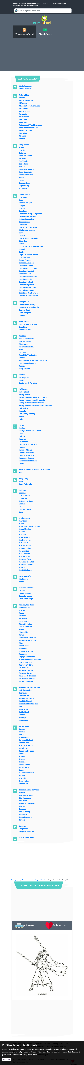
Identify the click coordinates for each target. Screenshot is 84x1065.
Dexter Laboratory (27, 304)
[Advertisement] (42, 55)
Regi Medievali (25, 701)
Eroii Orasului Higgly (28, 324)
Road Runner (24, 709)
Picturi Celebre (25, 624)
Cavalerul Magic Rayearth (30, 213)
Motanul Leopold (26, 564)
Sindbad (22, 756)
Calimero (23, 197)
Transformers (25, 817)
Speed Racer (24, 764)
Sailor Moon (24, 726)
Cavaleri (23, 211)
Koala (21, 481)
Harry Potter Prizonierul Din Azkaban (35, 405)
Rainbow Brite (25, 690)
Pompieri (23, 654)
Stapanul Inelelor (26, 772)
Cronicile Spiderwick (28, 295)
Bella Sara (23, 164)
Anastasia (23, 108)
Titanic (22, 806)
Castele (22, 208)
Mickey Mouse (25, 540)
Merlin (22, 532)
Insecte (22, 447)
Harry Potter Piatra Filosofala (32, 402)
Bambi (21, 147)
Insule (21, 463)
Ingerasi (22, 439)
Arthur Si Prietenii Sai (28, 127)
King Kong (23, 478)
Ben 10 (21, 166)
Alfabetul (23, 103)
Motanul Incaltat (26, 562)
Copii (21, 252)
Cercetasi (23, 224)
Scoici (21, 734)
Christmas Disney (27, 230)
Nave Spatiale (25, 576)
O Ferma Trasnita (26, 587)
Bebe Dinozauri (25, 155)
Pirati (21, 635)
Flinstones (23, 344)
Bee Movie (23, 161)
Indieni (22, 436)
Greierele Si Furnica (28, 383)
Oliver (21, 590)
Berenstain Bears (26, 169)
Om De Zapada (25, 593)
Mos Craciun (24, 553)
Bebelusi (22, 158)
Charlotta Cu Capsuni (28, 227)
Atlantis (22, 136)
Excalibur (23, 327)
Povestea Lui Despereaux (30, 659)
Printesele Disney (26, 678)
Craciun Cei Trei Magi (28, 268)
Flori (21, 349)
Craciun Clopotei (26, 271)
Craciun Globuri (26, 282)
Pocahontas (24, 646)
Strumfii (22, 778)
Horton (22, 416)
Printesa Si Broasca (27, 676)
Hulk (21, 419)
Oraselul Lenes (25, 596)
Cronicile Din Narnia (28, 293)
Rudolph (22, 717)
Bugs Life (23, 188)
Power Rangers (25, 662)
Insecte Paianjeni (26, 455)
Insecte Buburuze (26, 452)
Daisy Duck (24, 301)
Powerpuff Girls (26, 665)
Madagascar (24, 518)
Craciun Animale (26, 263)
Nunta (21, 581)
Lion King (23, 498)
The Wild (23, 800)
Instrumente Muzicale (28, 461)
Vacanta (22, 826)
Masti (21, 523)
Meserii (22, 534)
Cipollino (23, 241)
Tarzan (22, 792)
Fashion (22, 336)
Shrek (21, 753)
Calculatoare (24, 194)
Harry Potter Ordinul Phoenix (32, 400)
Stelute (22, 775)
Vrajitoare (23, 828)
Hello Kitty (23, 408)
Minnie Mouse (25, 545)
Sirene (22, 759)
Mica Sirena (24, 537)
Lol (20, 506)
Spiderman (24, 767)
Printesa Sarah (25, 673)
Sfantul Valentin (26, 745)
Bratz (21, 177)
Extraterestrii (25, 329)
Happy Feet (24, 392)
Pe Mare (22, 615)
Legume (22, 493)
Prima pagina (15, 880)
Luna (21, 512)
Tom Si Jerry (24, 811)
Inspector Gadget (26, 458)
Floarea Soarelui (26, 347)
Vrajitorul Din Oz (26, 831)
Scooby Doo (23, 737)
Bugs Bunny (24, 185)
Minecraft (23, 542)
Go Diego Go (24, 377)
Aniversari (24, 116)
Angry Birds (24, 111)
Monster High (25, 548)
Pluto (21, 643)
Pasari (22, 610)
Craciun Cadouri (26, 265)
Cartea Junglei (25, 202)
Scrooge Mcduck (26, 740)
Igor (20, 433)
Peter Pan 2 (24, 621)
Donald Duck (24, 310)
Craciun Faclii (25, 279)
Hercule (22, 411)
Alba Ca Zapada (26, 100)
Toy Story (23, 814)
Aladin (22, 97)
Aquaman (23, 122)
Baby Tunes (24, 144)
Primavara (24, 667)
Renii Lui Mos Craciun (28, 704)
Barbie (22, 150)
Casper (22, 205)
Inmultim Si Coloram (28, 444)
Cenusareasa (24, 222)
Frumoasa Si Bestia (27, 363)
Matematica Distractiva (29, 526)
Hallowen (23, 389)
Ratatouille (24, 695)
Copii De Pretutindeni (28, 254)
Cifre (21, 233)
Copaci (22, 249)
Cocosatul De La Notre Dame (31, 246)
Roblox (22, 714)
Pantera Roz (24, 607)
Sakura (22, 729)
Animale (23, 114)
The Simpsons (25, 798)
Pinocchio (23, 632)
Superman (23, 783)
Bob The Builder (26, 174)
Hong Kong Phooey (27, 413)
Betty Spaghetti (25, 172)
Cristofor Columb (26, 290)
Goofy (21, 380)
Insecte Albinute (26, 450)
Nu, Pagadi (23, 579)
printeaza (25, 925)
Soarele (22, 762)
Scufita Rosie (24, 742)
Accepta (6, 1059)
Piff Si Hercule (25, 626)
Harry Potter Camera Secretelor (33, 397)
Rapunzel (23, 693)
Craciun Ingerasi (26, 284)
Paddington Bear (26, 605)
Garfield (23, 375)
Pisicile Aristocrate (27, 640)
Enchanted (24, 321)
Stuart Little (24, 781)
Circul (21, 243)
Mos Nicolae (24, 556)
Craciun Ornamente (27, 287)
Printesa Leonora (26, 670)
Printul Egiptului (26, 681)
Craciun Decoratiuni (28, 276)
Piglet (21, 629)
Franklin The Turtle (28, 355)
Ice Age (22, 428)
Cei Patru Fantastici (27, 216)
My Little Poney (25, 570)
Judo (21, 472)
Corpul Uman (24, 257)
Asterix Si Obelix (26, 130)
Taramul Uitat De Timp (29, 790)
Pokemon (23, 648)
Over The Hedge (26, 598)
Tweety (22, 820)
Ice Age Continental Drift (30, 430)
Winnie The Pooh (26, 837)
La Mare (22, 490)
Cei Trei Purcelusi (26, 219)
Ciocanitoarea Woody (28, 238)
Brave (21, 180)
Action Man (24, 95)
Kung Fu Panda (25, 484)
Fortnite (22, 352)
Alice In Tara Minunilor (29, 106)
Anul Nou (23, 119)
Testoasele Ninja (26, 795)
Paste (21, 613)
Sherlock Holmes (26, 751)
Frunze (22, 366)
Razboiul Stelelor (26, 698)
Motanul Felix (25, 559)
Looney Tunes (25, 509)
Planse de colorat (27, 880)
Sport (21, 770)
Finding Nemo (25, 341)
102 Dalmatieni (25, 88)
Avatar (22, 138)
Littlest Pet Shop (26, 501)
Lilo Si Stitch (24, 495)
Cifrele (22, 235)
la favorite (55, 925)
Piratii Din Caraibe (27, 637)
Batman (22, 153)
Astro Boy (23, 133)
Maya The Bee (25, 529)
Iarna (21, 425)
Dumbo (22, 315)
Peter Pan (23, 618)
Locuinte (22, 504)
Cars (21, 200)
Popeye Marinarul (27, 656)
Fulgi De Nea (24, 368)
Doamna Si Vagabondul (29, 307)
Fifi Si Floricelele (26, 338)
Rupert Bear (24, 720)
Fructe (22, 357)
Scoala (22, 732)
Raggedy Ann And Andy (29, 687)
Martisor (23, 521)
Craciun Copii (25, 273)
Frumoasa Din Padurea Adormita (33, 360)
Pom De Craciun (26, 651)
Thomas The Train (27, 803)
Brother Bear (24, 183)
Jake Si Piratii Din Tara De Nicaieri (34, 469)
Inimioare (23, 441)
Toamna (22, 809)
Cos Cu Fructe (24, 260)
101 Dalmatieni (25, 86)
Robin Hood (24, 712)
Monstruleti (24, 551)
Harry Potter (24, 394)
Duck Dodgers (25, 312)
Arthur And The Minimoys (30, 125)
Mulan (22, 567)
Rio (20, 706)
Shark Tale (23, 748)
